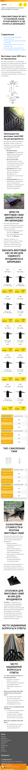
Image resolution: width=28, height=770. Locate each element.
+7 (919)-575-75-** (6, 759)
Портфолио (4, 745)
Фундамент (4, 742)
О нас (2, 749)
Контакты (4, 751)
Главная (3, 7)
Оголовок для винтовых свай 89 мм (14, 48)
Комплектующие (6, 740)
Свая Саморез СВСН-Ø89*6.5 (8, 484)
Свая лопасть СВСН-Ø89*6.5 (9, 431)
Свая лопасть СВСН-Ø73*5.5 (9, 416)
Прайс (3, 747)
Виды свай (4, 738)
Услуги (3, 743)
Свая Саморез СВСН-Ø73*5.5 (8, 469)
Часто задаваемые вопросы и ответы (14, 50)
